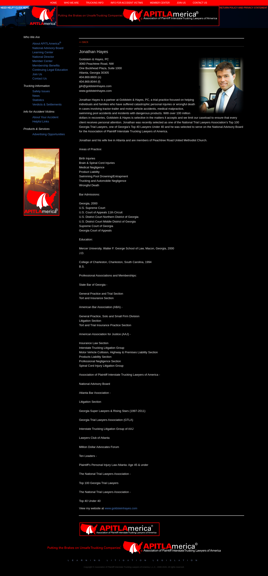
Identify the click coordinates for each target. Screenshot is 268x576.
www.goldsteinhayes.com (121, 508)
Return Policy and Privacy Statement (244, 7)
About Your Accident (45, 117)
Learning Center (42, 52)
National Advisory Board (47, 48)
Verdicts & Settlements (47, 104)
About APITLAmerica (46, 43)
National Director (43, 56)
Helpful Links (40, 121)
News (36, 95)
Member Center (160, 3)
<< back (83, 42)
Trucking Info (95, 3)
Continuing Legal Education (50, 69)
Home (53, 3)
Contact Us (200, 3)
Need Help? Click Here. (15, 7)
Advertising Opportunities (48, 134)
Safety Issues (41, 91)
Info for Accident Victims (127, 3)
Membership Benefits (46, 65)
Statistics (38, 100)
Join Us (181, 3)
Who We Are (71, 3)
